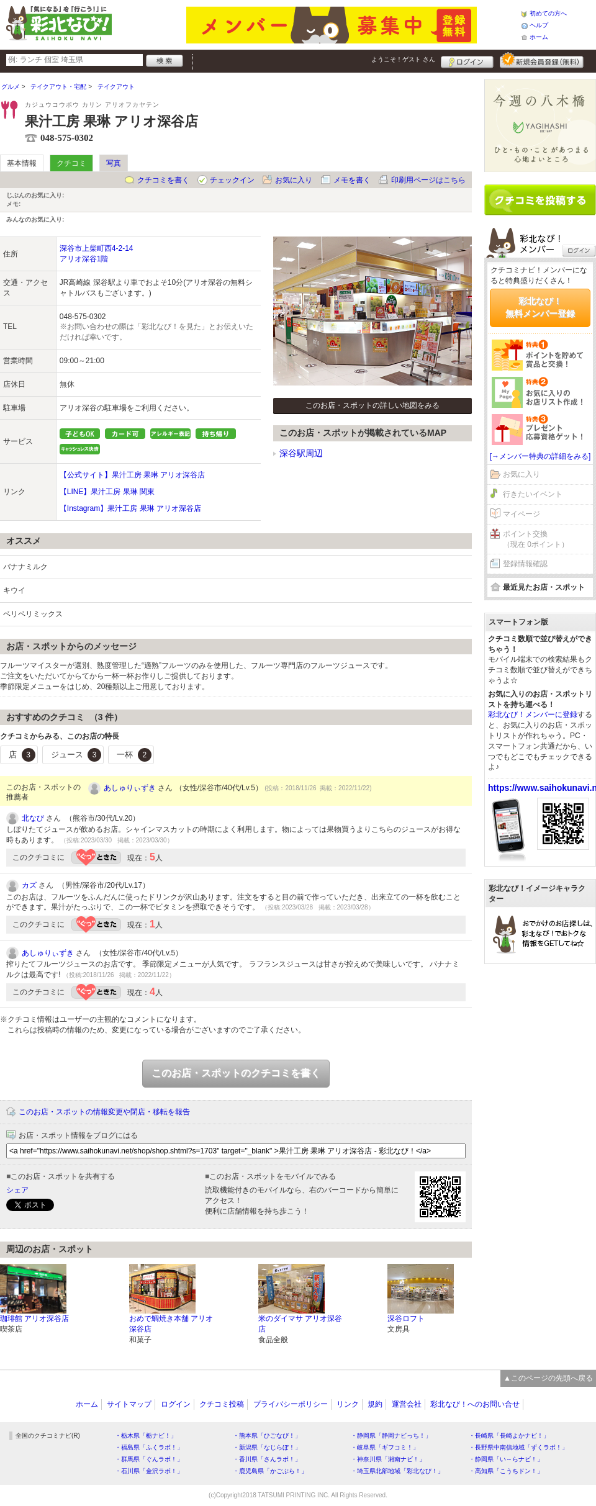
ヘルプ (539, 25)
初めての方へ (548, 13)
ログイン (467, 60)
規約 (375, 1404)
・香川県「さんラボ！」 (267, 1459)
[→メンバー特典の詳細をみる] (540, 456)
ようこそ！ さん (403, 59)
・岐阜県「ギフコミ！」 (385, 1447)
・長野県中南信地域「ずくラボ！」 (518, 1447)
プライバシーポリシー (290, 1404)
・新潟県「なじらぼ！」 (267, 1447)
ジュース (76, 755)
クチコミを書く (163, 180)
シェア (17, 1190)
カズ (29, 885)
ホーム (539, 37)
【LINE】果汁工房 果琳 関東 (107, 491)
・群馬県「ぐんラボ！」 (149, 1459)
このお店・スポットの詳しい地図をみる (372, 405)
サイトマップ (129, 1404)
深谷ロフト (406, 1318)
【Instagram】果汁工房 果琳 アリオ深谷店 (130, 508)
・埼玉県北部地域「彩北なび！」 (397, 1471)
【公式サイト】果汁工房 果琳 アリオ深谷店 (132, 475)
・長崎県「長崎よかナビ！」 (509, 1435)
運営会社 (407, 1404)
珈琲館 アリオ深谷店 (34, 1318)
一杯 (134, 755)
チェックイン (232, 180)
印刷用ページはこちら (428, 180)
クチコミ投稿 (221, 1404)
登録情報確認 (525, 563)
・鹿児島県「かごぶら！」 (270, 1471)
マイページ (521, 514)
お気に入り (293, 180)
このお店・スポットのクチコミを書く (235, 1073)
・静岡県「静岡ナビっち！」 (391, 1435)
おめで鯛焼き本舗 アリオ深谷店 (171, 1323)
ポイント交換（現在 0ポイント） (536, 539)
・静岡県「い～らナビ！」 (506, 1459)
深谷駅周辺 (301, 453)
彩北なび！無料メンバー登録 (540, 307)
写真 (113, 163)
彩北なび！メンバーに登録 (532, 714)
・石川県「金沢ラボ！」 (149, 1471)
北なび (33, 818)
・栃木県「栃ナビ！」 (146, 1435)
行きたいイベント (532, 494)
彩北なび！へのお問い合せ (475, 1404)
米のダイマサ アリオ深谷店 (300, 1323)
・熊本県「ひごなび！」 (267, 1435)
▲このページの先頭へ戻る (548, 1378)
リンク (347, 1404)
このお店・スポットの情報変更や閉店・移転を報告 (104, 1111)
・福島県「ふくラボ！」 (149, 1447)
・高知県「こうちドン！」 (506, 1471)
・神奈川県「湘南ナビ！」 (388, 1459)
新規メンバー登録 (542, 60)
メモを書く (352, 180)
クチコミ (71, 163)
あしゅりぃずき (130, 787)
